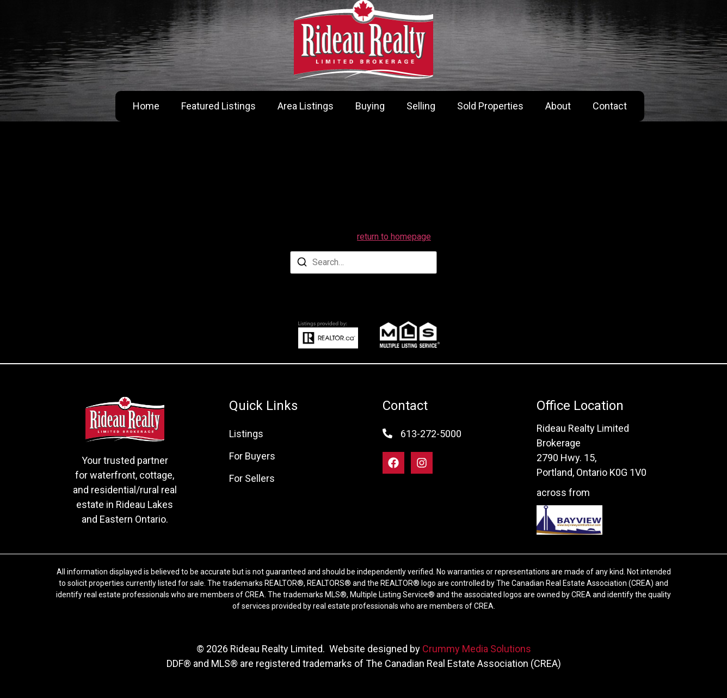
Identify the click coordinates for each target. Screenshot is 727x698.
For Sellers (252, 478)
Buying (370, 106)
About (558, 106)
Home (146, 106)
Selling (420, 106)
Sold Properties (490, 106)
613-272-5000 (431, 433)
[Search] (302, 263)
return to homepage (394, 236)
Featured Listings (218, 106)
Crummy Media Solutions (476, 648)
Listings (246, 433)
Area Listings (306, 106)
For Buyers (252, 456)
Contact (610, 106)
